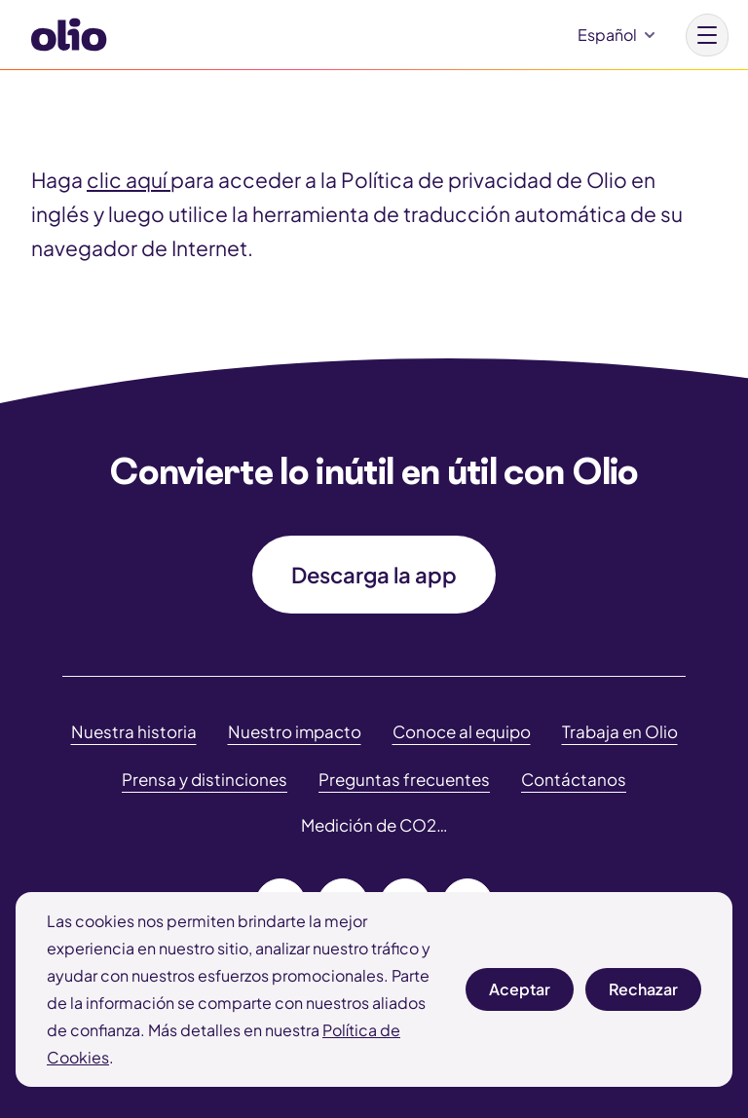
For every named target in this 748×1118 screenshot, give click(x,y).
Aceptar (519, 995)
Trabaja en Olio (620, 731)
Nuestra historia (134, 731)
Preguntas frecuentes (404, 779)
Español (607, 35)
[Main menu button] (707, 35)
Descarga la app (374, 574)
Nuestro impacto (294, 731)
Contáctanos (573, 779)
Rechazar (643, 995)
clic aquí (128, 180)
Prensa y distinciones (204, 779)
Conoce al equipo (462, 731)
